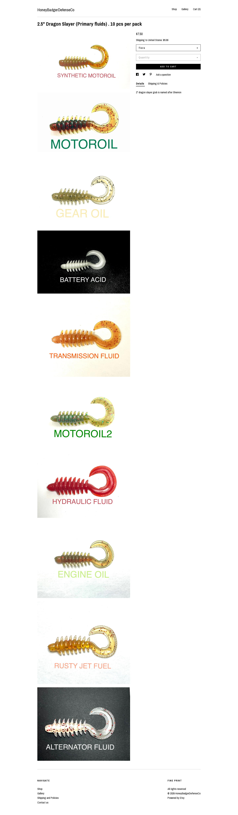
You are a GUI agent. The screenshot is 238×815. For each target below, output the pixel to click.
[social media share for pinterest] (151, 74)
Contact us (42, 802)
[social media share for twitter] (144, 74)
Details (140, 83)
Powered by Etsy (176, 798)
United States (155, 40)
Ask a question (163, 74)
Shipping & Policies (157, 83)
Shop (174, 9)
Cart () (197, 9)
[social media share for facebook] (137, 74)
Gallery (184, 9)
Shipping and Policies (48, 798)
